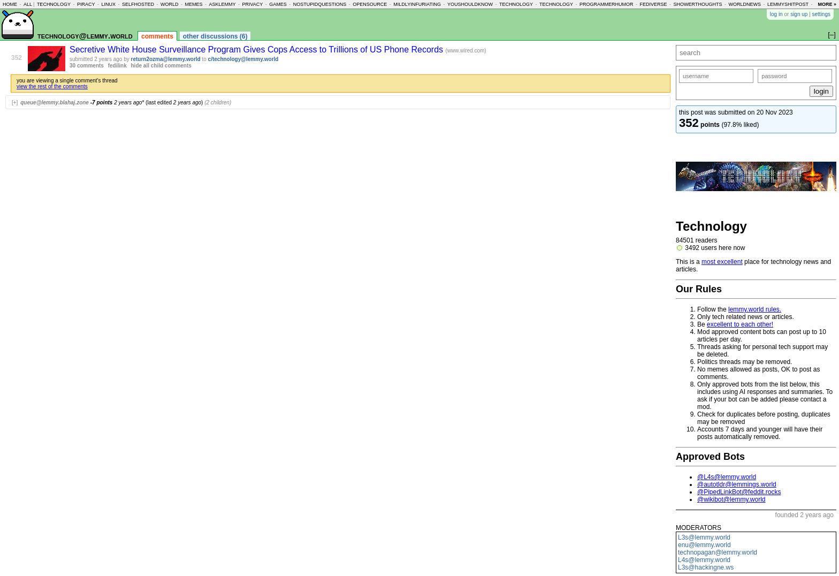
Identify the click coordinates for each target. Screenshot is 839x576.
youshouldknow (470, 4)
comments (157, 36)
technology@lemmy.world (85, 35)
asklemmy (222, 4)
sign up (798, 14)
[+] (15, 102)
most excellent (722, 262)
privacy (252, 4)
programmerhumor (606, 4)
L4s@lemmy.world (704, 560)
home (10, 4)
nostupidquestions (320, 4)
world (170, 4)
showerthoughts (698, 4)
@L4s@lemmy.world (726, 477)
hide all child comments (161, 66)
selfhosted (138, 4)
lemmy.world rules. (754, 309)
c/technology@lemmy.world (243, 59)
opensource (370, 4)
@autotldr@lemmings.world (736, 484)
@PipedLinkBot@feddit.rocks (739, 492)
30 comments (87, 66)
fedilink (117, 66)
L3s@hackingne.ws (706, 567)
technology (54, 4)
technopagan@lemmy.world (717, 552)
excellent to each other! (740, 324)
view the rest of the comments (52, 86)
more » (827, 4)
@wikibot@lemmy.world (731, 499)
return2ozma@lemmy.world (166, 59)
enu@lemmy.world (704, 545)
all (28, 4)
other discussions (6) (215, 36)
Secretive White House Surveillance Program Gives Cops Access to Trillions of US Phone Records (258, 49)
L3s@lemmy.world (704, 537)
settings (821, 14)
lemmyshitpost (788, 4)
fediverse (653, 4)
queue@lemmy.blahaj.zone (54, 102)
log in (776, 14)
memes (193, 4)
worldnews (744, 4)
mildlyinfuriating (417, 4)
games (278, 4)
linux (108, 4)
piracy (86, 4)
